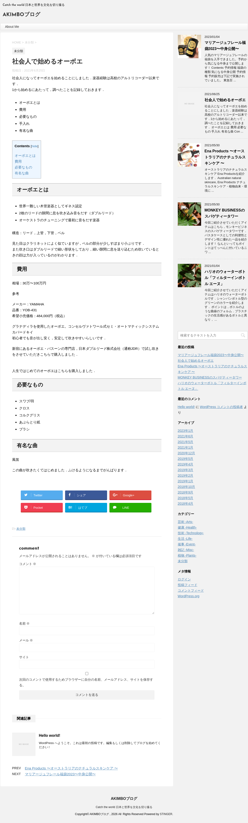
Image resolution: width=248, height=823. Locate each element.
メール (26, 640)
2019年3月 (185, 470)
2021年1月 (185, 447)
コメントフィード (191, 590)
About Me (12, 27)
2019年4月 (185, 464)
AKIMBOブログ (21, 15)
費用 (18, 161)
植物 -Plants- (187, 555)
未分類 (20, 528)
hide (34, 146)
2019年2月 (185, 475)
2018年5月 (185, 498)
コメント (27, 564)
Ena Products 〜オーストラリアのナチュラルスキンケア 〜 (71, 768)
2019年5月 (185, 459)
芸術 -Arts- (185, 522)
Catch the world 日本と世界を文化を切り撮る (124, 807)
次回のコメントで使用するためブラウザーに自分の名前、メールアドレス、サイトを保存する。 (86, 682)
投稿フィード (187, 585)
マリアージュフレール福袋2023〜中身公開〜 (60, 774)
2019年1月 (185, 481)
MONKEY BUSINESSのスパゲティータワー (210, 377)
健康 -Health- (187, 527)
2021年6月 (185, 436)
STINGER (166, 814)
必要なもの (23, 167)
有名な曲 (22, 173)
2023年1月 (185, 431)
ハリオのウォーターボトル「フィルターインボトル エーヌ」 (225, 278)
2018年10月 (186, 487)
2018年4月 (185, 503)
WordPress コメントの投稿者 (221, 407)
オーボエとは (25, 155)
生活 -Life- (185, 538)
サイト (24, 657)
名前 (24, 623)
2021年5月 (185, 442)
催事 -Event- (187, 544)
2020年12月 (186, 453)
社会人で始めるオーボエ (225, 100)
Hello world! (49, 735)
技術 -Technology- (191, 533)
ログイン (184, 579)
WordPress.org (188, 596)
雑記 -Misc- (186, 550)
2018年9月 (185, 492)
